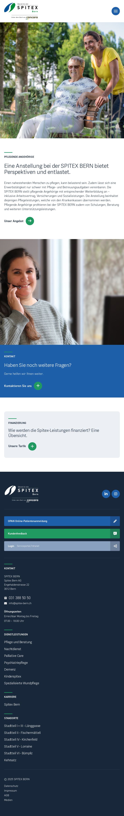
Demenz (10, 669)
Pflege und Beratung (18, 642)
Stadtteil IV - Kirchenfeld (20, 739)
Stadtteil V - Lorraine (18, 746)
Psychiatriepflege (16, 663)
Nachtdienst (12, 649)
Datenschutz (11, 786)
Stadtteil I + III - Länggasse (22, 726)
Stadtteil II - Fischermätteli (22, 733)
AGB (6, 795)
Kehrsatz (10, 760)
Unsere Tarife (22, 446)
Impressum (10, 790)
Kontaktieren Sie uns (23, 386)
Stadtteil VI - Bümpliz (18, 753)
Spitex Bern (12, 704)
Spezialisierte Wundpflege (21, 683)
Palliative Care (13, 656)
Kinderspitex (12, 676)
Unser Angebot (19, 221)
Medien (8, 800)
